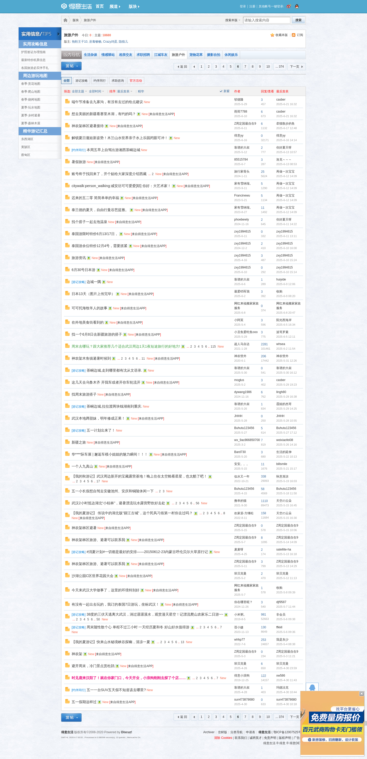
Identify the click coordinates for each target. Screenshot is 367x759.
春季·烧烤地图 (30, 99)
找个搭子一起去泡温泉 (89, 222)
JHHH (238, 416)
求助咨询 (118, 80)
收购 (279, 291)
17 (98, 481)
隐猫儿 (123, 41)
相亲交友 (125, 55)
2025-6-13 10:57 (286, 152)
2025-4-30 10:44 (286, 692)
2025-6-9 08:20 (285, 296)
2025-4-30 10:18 (286, 704)
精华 (141, 91)
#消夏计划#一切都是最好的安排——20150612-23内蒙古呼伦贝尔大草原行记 (147, 552)
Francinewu (242, 195)
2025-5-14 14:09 (286, 542)
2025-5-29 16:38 (286, 396)
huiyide (281, 279)
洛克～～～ (284, 159)
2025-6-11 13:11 (286, 236)
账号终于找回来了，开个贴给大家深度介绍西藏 (109, 174)
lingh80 (281, 392)
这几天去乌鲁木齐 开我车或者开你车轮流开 (106, 382)
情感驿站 (108, 55)
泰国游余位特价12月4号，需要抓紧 (99, 246)
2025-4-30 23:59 (286, 668)
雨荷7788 (240, 111)
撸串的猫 (240, 501)
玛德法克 (282, 687)
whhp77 (239, 639)
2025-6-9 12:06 (285, 284)
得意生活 (264, 732)
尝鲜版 (222, 732)
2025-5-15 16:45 (286, 505)
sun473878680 (244, 699)
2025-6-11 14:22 (286, 224)
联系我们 (241, 738)
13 (182, 642)
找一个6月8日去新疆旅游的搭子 (97, 334)
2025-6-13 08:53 (286, 164)
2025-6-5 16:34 (285, 324)
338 (263, 476)
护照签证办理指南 (33, 52)
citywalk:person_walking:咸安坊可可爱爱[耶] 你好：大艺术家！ (121, 186)
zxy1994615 (242, 231)
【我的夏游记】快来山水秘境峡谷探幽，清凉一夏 (111, 642)
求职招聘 (143, 55)
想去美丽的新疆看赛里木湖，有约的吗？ (104, 114)
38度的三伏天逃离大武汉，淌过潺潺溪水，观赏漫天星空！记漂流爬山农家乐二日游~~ (155, 614)
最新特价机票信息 (33, 60)
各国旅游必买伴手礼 (35, 68)
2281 (264, 344)
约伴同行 (100, 80)
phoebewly (241, 219)
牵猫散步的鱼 (285, 123)
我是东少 (282, 639)
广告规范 (300, 738)
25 (262, 172)
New (147, 102)
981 (263, 614)
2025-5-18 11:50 (286, 493)
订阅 (300, 35)
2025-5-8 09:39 (285, 592)
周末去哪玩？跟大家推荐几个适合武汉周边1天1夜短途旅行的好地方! (126, 346)
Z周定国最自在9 (245, 123)
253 (263, 640)
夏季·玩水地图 (30, 107)
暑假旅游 (79, 162)
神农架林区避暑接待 (88, 126)
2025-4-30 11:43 (286, 680)
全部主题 (78, 91)
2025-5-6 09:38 (285, 619)
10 (268, 66)
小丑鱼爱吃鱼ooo (246, 332)
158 (263, 513)
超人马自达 (242, 344)
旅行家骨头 (242, 171)
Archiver (208, 732)
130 (263, 627)
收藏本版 (282, 35)
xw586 (280, 675)
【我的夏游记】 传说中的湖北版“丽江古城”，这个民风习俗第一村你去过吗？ (132, 513)
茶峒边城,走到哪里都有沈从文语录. (114, 370)
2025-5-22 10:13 (286, 456)
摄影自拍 (213, 55)
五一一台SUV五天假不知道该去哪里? (116, 690)
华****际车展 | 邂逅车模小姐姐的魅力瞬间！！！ (110, 454)
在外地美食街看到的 (88, 322)
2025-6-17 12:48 (286, 128)
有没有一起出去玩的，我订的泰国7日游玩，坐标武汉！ (115, 604)
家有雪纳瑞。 (243, 183)
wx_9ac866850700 (247, 440)
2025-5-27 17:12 (286, 432)
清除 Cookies (223, 738)
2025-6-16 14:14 (286, 140)
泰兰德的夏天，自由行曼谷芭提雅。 (100, 210)
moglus (239, 380)
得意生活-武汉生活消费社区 (64, 20)
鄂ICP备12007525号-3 (288, 732)
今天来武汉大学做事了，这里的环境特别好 (105, 590)
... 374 (280, 66)
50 (98, 619)
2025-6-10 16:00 (286, 248)
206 (263, 356)
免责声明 (270, 738)
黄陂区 (25, 147)
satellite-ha (283, 549)
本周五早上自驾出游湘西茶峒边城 (113, 150)
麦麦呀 (238, 549)
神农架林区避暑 (84, 528)
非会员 (280, 614)
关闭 (361, 693)
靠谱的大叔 (242, 147)
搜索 (298, 20)
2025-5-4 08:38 (285, 644)
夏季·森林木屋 (30, 123)
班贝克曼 (240, 573)
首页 (100, 6)
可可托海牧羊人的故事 (89, 308)
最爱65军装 (242, 291)
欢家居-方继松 (244, 513)
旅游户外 (90, 20)
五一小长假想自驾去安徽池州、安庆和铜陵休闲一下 (113, 491)
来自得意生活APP (161, 114)
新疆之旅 (79, 442)
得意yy (238, 135)
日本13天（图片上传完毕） (93, 294)
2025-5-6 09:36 (285, 631)
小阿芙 (238, 320)
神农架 (77, 654)
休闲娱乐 (231, 55)
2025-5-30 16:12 (286, 372)
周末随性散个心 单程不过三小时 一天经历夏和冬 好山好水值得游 (138, 627)
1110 (264, 501)
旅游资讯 (79, 258)
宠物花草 (196, 55)
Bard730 (240, 452)
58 (262, 489)
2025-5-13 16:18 (286, 554)
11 (262, 208)
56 (197, 503)
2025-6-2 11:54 (285, 348)
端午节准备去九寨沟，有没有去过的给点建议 (107, 102)
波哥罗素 (282, 332)
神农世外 (240, 356)
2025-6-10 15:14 (286, 272)
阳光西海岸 (284, 320)
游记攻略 (81, 80)
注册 (252, 6)
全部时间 (95, 91)
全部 (66, 80)
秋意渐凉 (282, 476)
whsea (280, 344)
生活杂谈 (90, 55)
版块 (134, 6)
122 (263, 676)
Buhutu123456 (244, 428)
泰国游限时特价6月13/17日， (95, 234)
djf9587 (281, 602)
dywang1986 (243, 392)
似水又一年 (242, 476)
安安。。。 (242, 464)
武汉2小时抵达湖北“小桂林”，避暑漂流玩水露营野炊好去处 (118, 503)
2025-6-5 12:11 (285, 336)
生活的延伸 (284, 452)
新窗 (227, 91)
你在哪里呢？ (243, 602)
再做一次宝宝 (285, 171)
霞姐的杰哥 (284, 404)
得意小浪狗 (242, 675)
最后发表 (123, 91)
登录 (243, 6)
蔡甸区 (25, 155)
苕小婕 (238, 627)
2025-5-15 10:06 (286, 530)
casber (280, 99)
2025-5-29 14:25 (286, 408)
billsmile (281, 464)
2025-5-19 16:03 (286, 481)
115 (213, 346)
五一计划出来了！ (101, 430)
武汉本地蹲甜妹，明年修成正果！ (98, 418)
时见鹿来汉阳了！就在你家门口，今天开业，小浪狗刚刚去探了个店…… (129, 678)
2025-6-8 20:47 (285, 312)
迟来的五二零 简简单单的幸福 (95, 198)
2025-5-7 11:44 (285, 606)
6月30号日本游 (83, 270)
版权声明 (285, 738)
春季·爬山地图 (30, 91)
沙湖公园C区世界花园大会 (92, 576)
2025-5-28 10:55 (286, 420)
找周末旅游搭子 (84, 394)
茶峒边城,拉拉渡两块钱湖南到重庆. (114, 406)
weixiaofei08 (284, 440)
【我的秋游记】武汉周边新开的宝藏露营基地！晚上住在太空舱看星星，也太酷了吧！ (139, 476)
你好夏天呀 (284, 147)
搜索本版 (231, 20)
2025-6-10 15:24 (286, 260)
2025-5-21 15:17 (286, 468)
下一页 (294, 66)
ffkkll (279, 627)
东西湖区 (27, 139)
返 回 (183, 66)
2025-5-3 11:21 (285, 656)
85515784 (241, 159)
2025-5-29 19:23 (286, 384)
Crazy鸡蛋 (110, 41)
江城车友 (160, 55)
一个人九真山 (82, 466)
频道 (115, 6)
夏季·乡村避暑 (30, 115)
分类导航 (236, 732)
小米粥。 (240, 614)
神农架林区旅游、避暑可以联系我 (98, 540)
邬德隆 (238, 99)
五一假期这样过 (84, 702)
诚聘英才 (256, 738)
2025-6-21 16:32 (286, 104)
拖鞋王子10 (79, 41)
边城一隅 (94, 282)
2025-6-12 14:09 (286, 176)
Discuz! (126, 732)
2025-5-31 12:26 (286, 360)
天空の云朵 (284, 501)
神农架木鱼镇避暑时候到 (91, 358)
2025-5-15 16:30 (286, 517)
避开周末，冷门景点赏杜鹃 (93, 666)
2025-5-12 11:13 (286, 578)
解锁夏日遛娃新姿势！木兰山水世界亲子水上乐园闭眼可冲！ (120, 138)
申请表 (250, 732)
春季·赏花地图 (30, 83)
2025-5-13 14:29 (286, 566)
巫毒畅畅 (95, 41)
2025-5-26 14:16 (286, 444)
